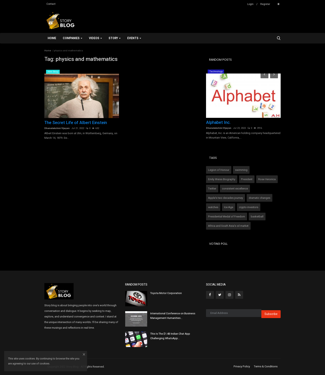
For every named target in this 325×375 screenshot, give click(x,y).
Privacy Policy (242, 366)
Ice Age (228, 207)
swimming (241, 170)
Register (265, 4)
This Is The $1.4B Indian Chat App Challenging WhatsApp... (170, 336)
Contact (51, 4)
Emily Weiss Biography (221, 179)
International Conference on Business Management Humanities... (172, 315)
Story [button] (115, 38)
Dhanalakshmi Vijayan (57, 128)
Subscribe (271, 314)
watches (213, 207)
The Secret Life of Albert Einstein (75, 122)
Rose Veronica (267, 179)
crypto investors (248, 207)
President (246, 179)
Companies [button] (72, 38)
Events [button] (134, 38)
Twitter (212, 189)
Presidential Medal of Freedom (226, 216)
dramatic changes (259, 198)
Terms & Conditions (266, 366)
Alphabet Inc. (218, 122)
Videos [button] (95, 38)
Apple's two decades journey (225, 198)
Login (250, 4)
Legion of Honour (218, 170)
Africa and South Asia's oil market (228, 226)
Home (52, 38)
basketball (257, 216)
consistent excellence (235, 189)
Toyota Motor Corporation (166, 293)
